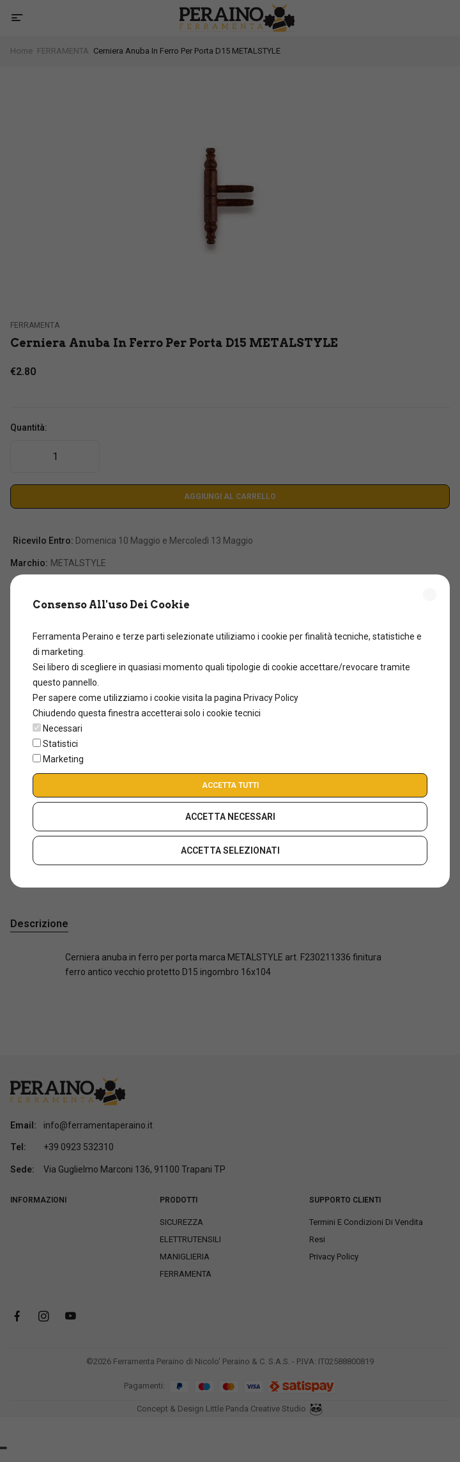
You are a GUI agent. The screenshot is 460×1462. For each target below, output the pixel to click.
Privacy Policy (270, 698)
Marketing (63, 759)
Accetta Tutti (230, 785)
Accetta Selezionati (230, 850)
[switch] (37, 727)
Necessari (62, 728)
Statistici (60, 744)
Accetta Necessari (230, 817)
